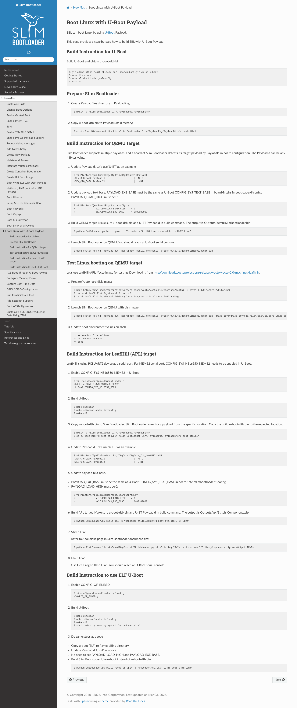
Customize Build (16, 104)
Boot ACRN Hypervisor (20, 306)
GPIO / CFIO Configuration (22, 289)
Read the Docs (135, 701)
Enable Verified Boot (18, 115)
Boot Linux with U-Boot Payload (23, 231)
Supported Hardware (16, 81)
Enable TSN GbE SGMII (20, 132)
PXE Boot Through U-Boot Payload (27, 272)
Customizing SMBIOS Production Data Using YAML (26, 314)
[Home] (68, 7)
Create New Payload (18, 154)
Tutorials (9, 326)
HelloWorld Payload (18, 160)
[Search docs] (28, 59)
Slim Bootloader (28, 26)
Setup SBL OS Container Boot (24, 203)
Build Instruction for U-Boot (25, 236)
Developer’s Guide (15, 87)
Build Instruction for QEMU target (28, 247)
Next (280, 679)
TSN (9, 126)
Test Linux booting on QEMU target (29, 253)
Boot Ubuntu (14, 197)
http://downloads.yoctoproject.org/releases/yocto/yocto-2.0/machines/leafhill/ (206, 272)
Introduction (11, 70)
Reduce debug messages (21, 143)
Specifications (12, 332)
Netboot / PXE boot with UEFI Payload (24, 190)
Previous (76, 679)
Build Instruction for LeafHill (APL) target (28, 260)
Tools (7, 321)
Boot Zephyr (14, 214)
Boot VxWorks (15, 208)
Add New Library (16, 149)
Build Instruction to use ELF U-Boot (29, 267)
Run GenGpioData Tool (20, 295)
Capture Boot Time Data (21, 283)
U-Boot (110, 32)
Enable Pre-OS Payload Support (25, 137)
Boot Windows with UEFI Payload (26, 182)
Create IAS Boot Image (20, 177)
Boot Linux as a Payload (20, 225)
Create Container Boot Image (24, 171)
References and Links (16, 337)
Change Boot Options (19, 109)
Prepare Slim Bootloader (23, 242)
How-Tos (8, 98)
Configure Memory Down (22, 278)
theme (104, 701)
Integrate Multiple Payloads (22, 165)
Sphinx (85, 701)
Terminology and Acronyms (20, 343)
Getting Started (13, 75)
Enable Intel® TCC (17, 121)
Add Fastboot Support (20, 300)
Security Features (14, 92)
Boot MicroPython (17, 220)
